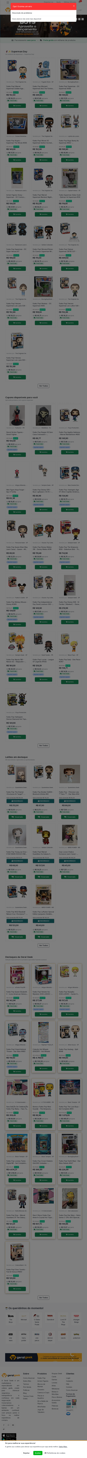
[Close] (73, 6)
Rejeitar (26, 1453)
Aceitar (38, 1453)
